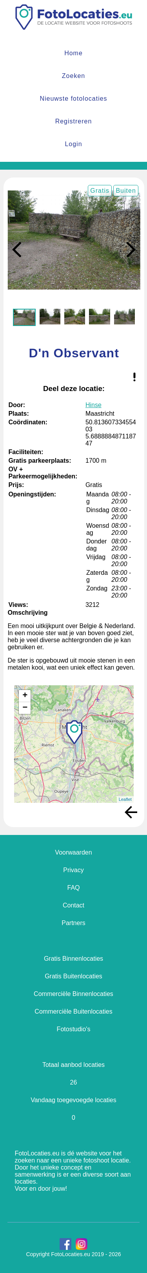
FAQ (73, 887)
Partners (73, 923)
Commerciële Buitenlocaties (73, 1011)
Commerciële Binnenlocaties (73, 994)
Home (73, 53)
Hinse (93, 405)
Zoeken (73, 75)
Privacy (73, 870)
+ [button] (24, 696)
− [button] (24, 708)
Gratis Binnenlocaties (73, 958)
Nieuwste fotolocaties (73, 98)
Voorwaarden (73, 852)
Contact (73, 905)
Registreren (73, 121)
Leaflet (125, 799)
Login (73, 144)
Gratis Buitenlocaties (73, 976)
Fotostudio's (74, 1029)
